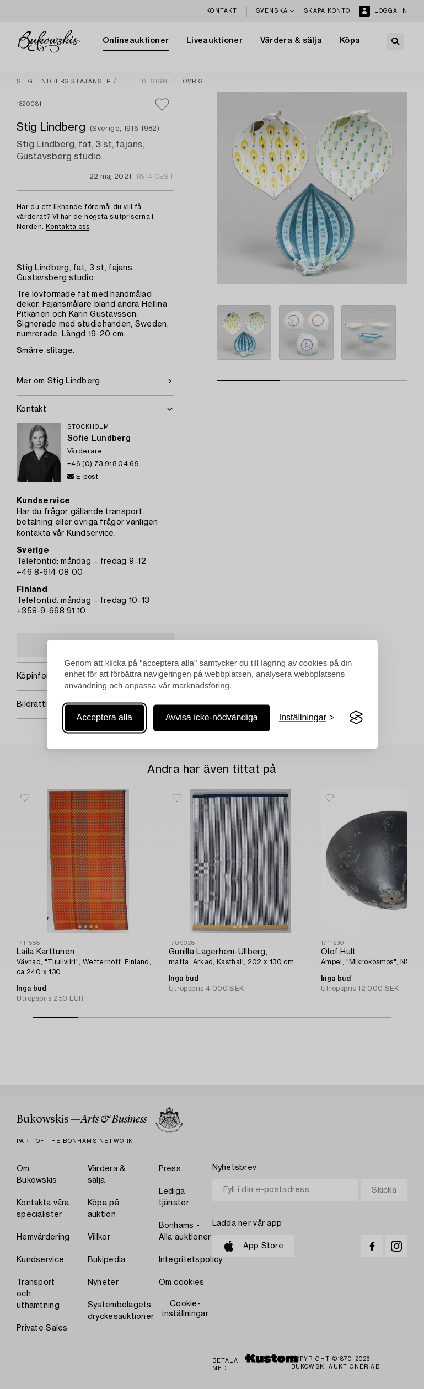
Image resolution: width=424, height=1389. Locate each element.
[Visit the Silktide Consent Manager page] (356, 717)
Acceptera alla (104, 717)
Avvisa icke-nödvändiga (211, 717)
